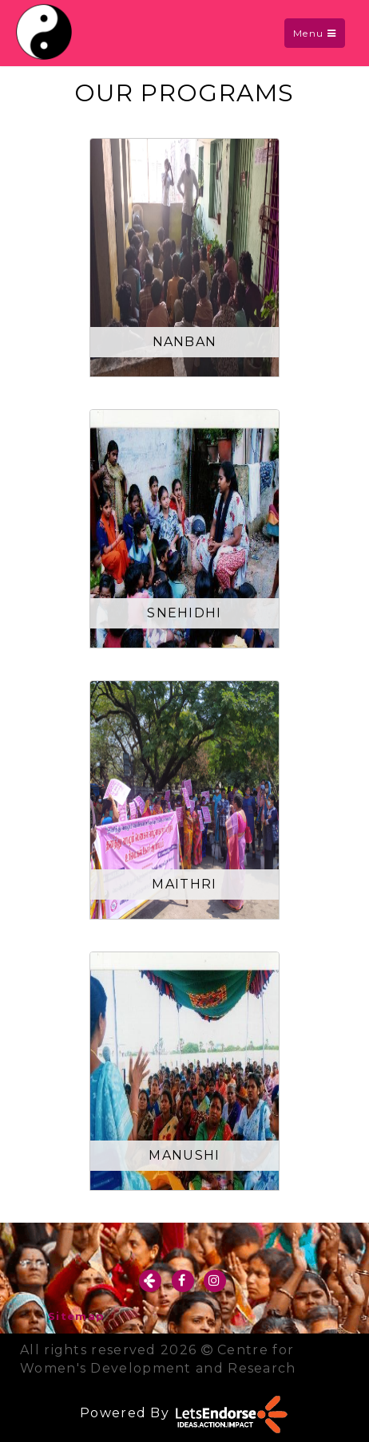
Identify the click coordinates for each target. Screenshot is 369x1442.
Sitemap (76, 1316)
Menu (318, 37)
